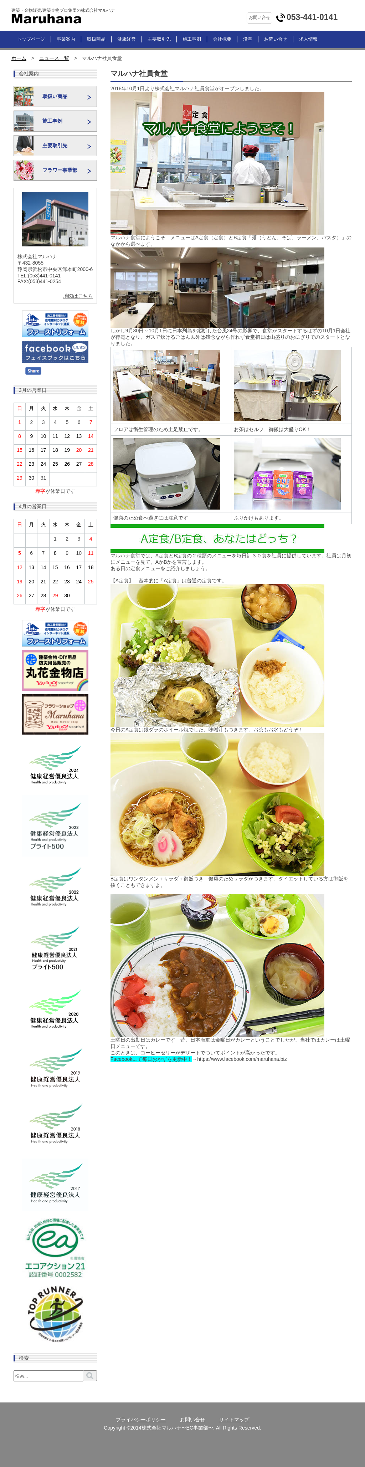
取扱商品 (96, 39)
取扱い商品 (54, 96)
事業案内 (66, 39)
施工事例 (191, 39)
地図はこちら (78, 296)
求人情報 (308, 39)
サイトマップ (234, 1419)
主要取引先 (159, 39)
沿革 (247, 39)
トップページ (31, 39)
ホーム (18, 58)
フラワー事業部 (59, 170)
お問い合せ (275, 39)
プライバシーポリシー (141, 1419)
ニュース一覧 (54, 58)
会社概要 (222, 39)
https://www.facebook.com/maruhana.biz (242, 1059)
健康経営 (126, 39)
